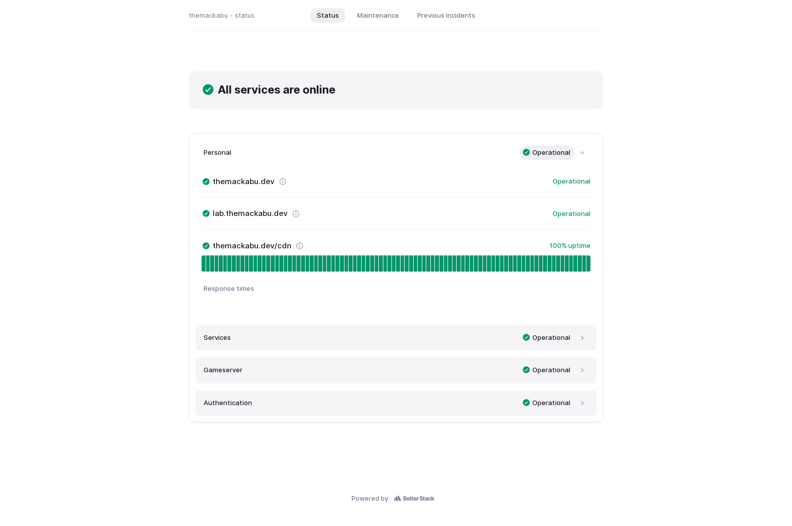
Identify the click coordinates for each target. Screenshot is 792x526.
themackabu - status (222, 15)
